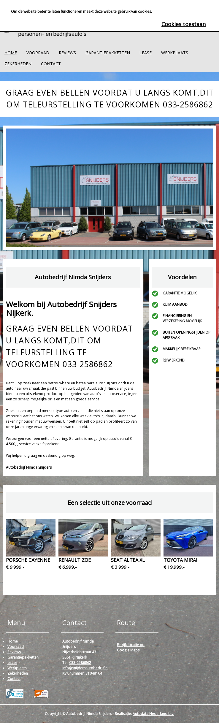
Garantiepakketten (107, 53)
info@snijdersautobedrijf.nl (85, 667)
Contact (51, 63)
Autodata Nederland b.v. (153, 713)
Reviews (67, 53)
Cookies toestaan (183, 24)
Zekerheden (17, 63)
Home (10, 53)
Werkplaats (174, 53)
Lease (145, 53)
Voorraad (37, 53)
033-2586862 (80, 662)
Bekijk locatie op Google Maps (131, 647)
